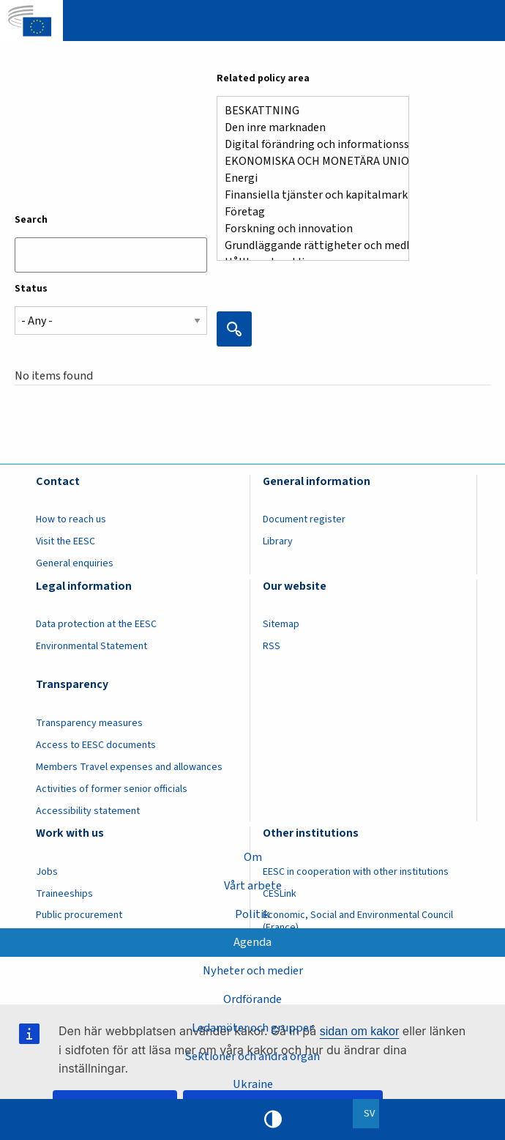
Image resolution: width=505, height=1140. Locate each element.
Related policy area (263, 78)
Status (31, 288)
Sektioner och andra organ (252, 1056)
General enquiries (74, 563)
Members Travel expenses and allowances (129, 767)
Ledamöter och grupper (252, 1028)
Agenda (252, 942)
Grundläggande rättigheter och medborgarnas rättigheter (307, 245)
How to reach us (71, 519)
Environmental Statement (91, 646)
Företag (307, 212)
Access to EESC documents (96, 745)
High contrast (273, 1119)
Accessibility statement (88, 811)
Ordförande (252, 999)
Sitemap (281, 624)
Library (278, 541)
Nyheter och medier (253, 971)
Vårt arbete (253, 886)
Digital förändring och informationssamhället (307, 144)
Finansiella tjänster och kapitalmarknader (307, 195)
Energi (307, 178)
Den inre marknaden (307, 127)
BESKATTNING (307, 111)
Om (253, 857)
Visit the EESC (65, 541)
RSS (271, 646)
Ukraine (253, 1084)
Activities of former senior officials (111, 789)
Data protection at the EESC (96, 624)
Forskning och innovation (307, 229)
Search (31, 219)
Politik (252, 914)
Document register (304, 519)
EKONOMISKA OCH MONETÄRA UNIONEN (307, 161)
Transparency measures (89, 723)
